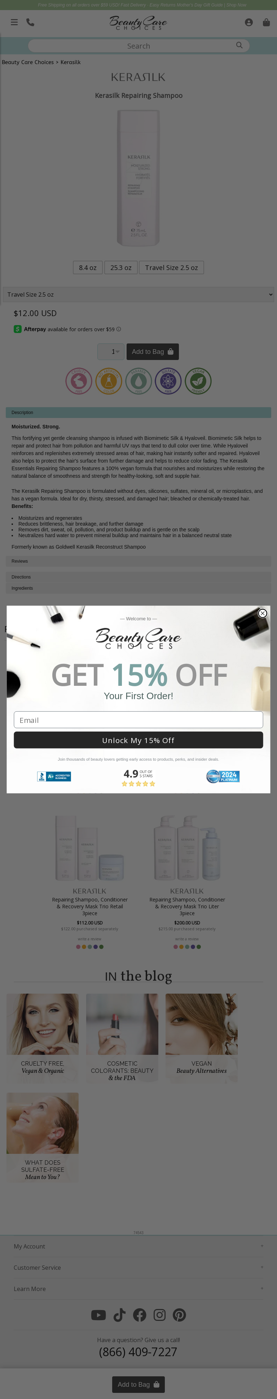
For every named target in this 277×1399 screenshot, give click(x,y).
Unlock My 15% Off (138, 740)
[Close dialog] (262, 613)
